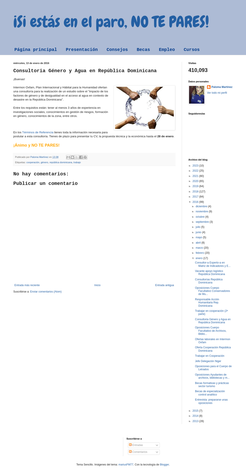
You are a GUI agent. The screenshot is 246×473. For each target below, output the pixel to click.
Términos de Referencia (37, 132)
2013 (196, 421)
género (44, 162)
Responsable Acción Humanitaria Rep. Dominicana (207, 302)
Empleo (167, 49)
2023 (196, 165)
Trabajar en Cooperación (209, 355)
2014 (196, 415)
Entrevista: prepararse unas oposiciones (211, 401)
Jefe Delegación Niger (208, 361)
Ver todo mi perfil (217, 92)
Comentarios (138, 452)
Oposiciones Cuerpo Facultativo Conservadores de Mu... (212, 291)
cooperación (32, 162)
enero (199, 258)
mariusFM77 (126, 464)
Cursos (192, 49)
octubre (200, 216)
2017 (196, 196)
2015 (196, 410)
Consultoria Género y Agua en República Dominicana (213, 321)
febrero (200, 252)
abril (198, 242)
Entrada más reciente (27, 285)
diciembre (202, 206)
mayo (199, 237)
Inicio (97, 285)
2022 (196, 170)
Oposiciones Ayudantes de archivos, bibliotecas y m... (212, 376)
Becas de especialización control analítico (210, 393)
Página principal (35, 49)
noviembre (202, 211)
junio (199, 232)
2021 (196, 176)
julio (198, 227)
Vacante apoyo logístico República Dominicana (210, 272)
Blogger (164, 464)
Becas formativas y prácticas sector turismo (212, 385)
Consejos (117, 49)
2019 (196, 186)
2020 (196, 181)
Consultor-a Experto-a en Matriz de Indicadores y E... (212, 264)
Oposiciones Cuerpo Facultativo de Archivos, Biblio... (210, 330)
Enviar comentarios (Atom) (46, 291)
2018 (196, 191)
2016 (196, 202)
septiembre (203, 221)
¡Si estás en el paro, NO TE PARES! (111, 22)
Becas (143, 49)
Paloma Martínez (221, 87)
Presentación (82, 49)
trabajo (77, 162)
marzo (200, 247)
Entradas (136, 445)
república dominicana (60, 162)
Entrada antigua (164, 285)
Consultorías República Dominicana (209, 281)
